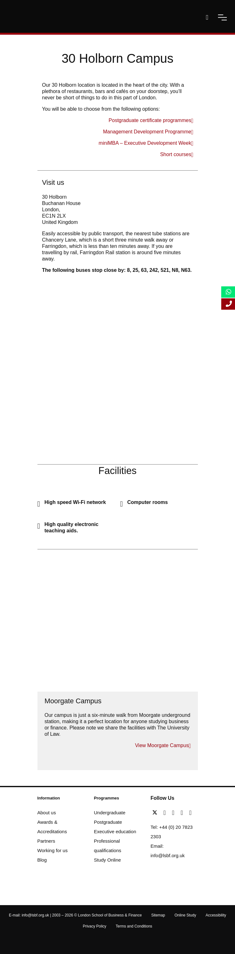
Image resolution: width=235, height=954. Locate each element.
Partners (46, 841)
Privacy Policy (94, 926)
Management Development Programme (147, 131)
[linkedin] (174, 812)
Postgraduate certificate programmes (150, 120)
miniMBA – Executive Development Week (145, 143)
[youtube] (183, 812)
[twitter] (156, 812)
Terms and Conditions (134, 926)
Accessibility (215, 915)
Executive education (115, 831)
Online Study (185, 915)
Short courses (175, 154)
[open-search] (207, 17)
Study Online (107, 860)
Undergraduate (110, 812)
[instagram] (190, 812)
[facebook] (166, 812)
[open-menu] (222, 17)
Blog (42, 860)
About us (46, 812)
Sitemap (158, 915)
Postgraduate (108, 822)
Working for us (52, 850)
